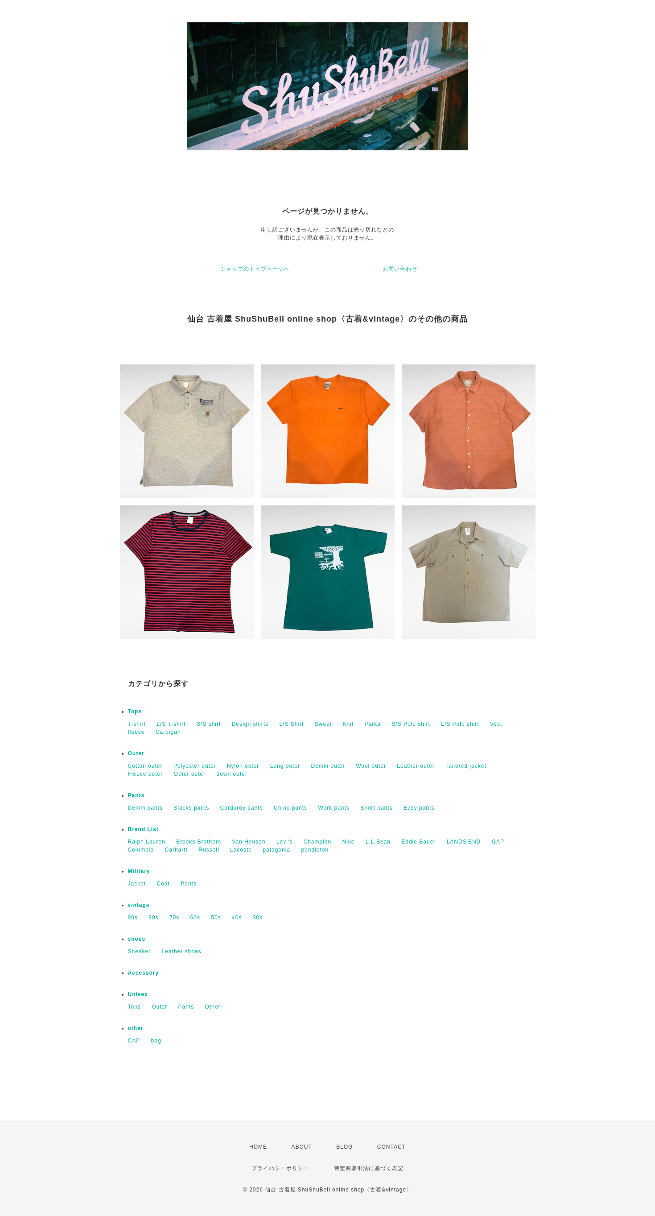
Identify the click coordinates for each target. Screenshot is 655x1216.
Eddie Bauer (418, 842)
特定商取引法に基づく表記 (369, 1168)
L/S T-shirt (171, 724)
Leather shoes (182, 951)
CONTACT (391, 1147)
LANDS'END (464, 842)
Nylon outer (243, 766)
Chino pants (290, 808)
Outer (136, 753)
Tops (135, 711)
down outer (232, 774)
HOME (258, 1147)
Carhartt (176, 850)
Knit (348, 724)
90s (133, 917)
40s (237, 917)
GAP (498, 842)
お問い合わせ (400, 269)
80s (153, 917)
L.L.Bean (378, 842)
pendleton (315, 850)
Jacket (137, 884)
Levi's (284, 842)
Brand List (143, 829)
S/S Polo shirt (410, 724)
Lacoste (241, 850)
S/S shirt (209, 724)
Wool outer (371, 766)
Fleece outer (145, 774)
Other (213, 1007)
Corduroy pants (241, 808)
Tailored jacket (465, 766)
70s (174, 917)
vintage (139, 905)
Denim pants (145, 808)
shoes (137, 939)
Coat (163, 884)
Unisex (138, 994)
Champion (317, 842)
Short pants (376, 808)
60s (195, 917)
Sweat (323, 724)
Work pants (333, 808)
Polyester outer (194, 766)
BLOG (344, 1147)
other (136, 1028)
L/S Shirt (291, 724)
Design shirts (250, 724)
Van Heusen (248, 842)
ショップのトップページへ (255, 269)
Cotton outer (145, 766)
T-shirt (137, 724)
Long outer (285, 766)
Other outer (190, 774)
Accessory (143, 973)
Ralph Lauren (146, 842)
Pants (136, 795)
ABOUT (301, 1147)
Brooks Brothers (198, 842)
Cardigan (168, 732)
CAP (134, 1041)
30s (258, 917)
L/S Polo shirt (460, 724)
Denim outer (328, 766)
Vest (496, 724)
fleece (136, 732)
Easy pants (419, 808)
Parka (373, 724)
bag (156, 1041)
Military (139, 871)
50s (216, 917)
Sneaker (139, 951)
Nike (348, 842)
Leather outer (415, 766)
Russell (208, 850)
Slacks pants (191, 808)
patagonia (276, 850)
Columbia (141, 850)
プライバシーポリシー (280, 1168)
